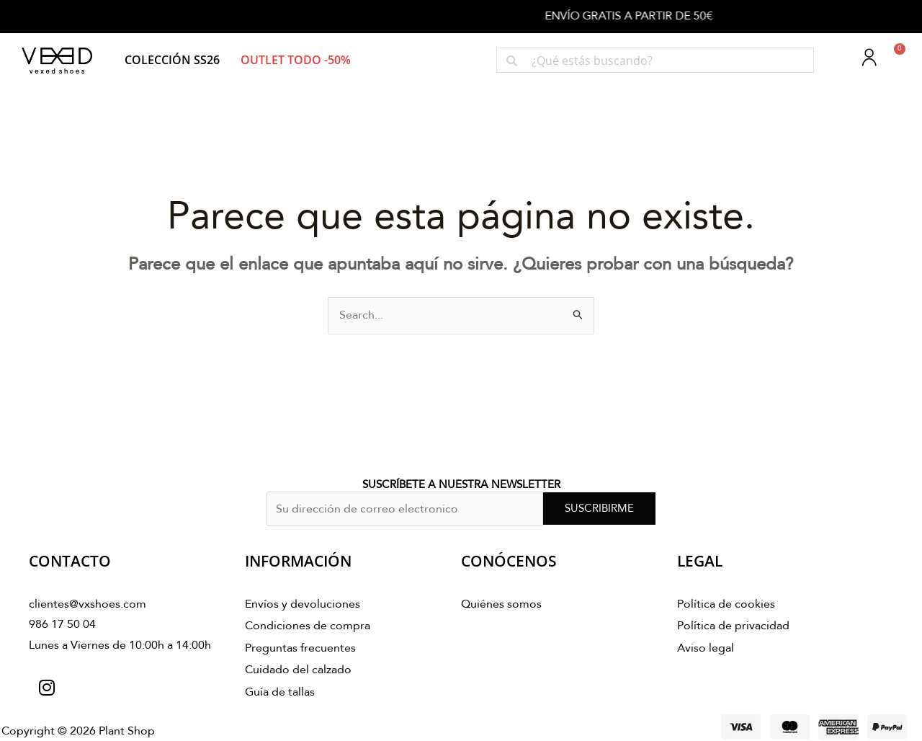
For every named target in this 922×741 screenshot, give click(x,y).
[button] (172, 60)
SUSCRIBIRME (599, 508)
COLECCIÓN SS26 (172, 60)
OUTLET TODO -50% (296, 60)
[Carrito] (891, 57)
